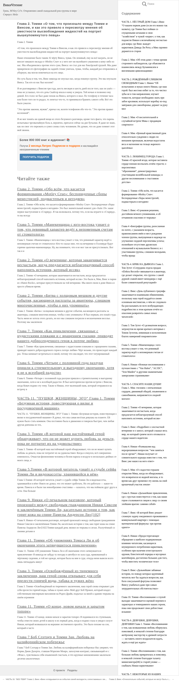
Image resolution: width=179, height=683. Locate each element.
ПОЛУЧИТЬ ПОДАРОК (36, 157)
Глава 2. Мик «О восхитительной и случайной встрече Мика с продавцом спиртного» (141, 121)
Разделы (72, 670)
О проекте (59, 670)
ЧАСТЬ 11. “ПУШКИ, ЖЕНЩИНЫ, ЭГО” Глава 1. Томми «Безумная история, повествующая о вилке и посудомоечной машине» (66, 403)
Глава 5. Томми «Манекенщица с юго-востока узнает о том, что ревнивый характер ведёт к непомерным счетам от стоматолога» (65, 229)
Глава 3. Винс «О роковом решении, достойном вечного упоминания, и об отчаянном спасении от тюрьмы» (141, 214)
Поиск (147, 4)
